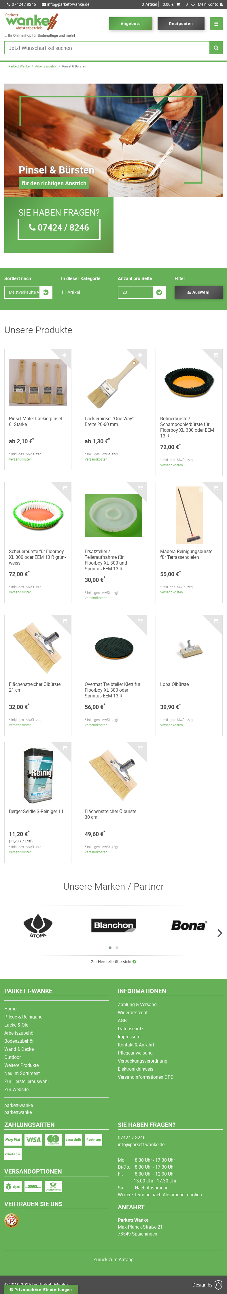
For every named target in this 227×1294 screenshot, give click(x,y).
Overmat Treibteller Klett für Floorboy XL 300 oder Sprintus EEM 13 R (112, 690)
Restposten (181, 23)
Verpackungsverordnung (142, 1061)
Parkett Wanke (19, 66)
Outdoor (12, 1057)
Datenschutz (130, 1028)
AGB (122, 1020)
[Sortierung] (28, 292)
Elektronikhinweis (135, 1069)
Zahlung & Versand (137, 1004)
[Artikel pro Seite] (142, 292)
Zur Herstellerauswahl (26, 1081)
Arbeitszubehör (46, 66)
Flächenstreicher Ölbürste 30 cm (110, 814)
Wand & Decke (19, 1049)
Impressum (129, 1036)
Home (10, 1009)
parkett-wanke (18, 1105)
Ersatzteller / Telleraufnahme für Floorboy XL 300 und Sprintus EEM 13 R (106, 560)
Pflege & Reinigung (23, 1017)
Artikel (161, 4)
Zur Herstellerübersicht (113, 961)
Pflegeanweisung (135, 1053)
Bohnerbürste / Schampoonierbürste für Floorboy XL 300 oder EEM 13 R (187, 427)
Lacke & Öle (16, 1025)
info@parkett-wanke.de (65, 4)
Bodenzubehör (19, 1041)
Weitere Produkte (21, 1065)
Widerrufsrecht (132, 1012)
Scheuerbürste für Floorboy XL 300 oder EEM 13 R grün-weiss (37, 557)
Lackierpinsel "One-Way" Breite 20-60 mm (109, 421)
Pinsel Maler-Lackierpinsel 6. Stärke (35, 421)
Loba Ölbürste (174, 684)
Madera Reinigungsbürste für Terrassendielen (186, 554)
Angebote (131, 23)
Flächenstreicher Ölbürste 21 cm (34, 687)
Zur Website (16, 1089)
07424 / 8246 (21, 4)
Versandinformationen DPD (146, 1077)
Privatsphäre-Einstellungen (41, 1289)
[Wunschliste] (190, 4)
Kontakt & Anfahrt (136, 1045)
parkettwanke (18, 1112)
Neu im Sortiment (22, 1073)
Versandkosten (20, 459)
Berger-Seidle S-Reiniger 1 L (37, 811)
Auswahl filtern (199, 294)
